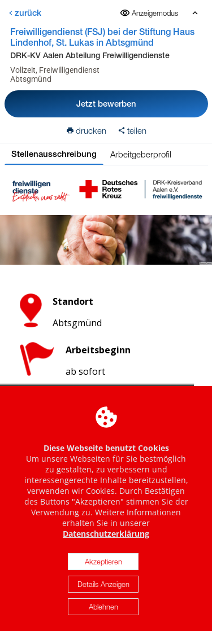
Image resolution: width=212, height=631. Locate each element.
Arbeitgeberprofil (140, 154)
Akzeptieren (103, 564)
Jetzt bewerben (106, 103)
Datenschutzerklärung (106, 537)
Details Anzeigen (103, 587)
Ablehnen (103, 610)
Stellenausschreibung (54, 154)
